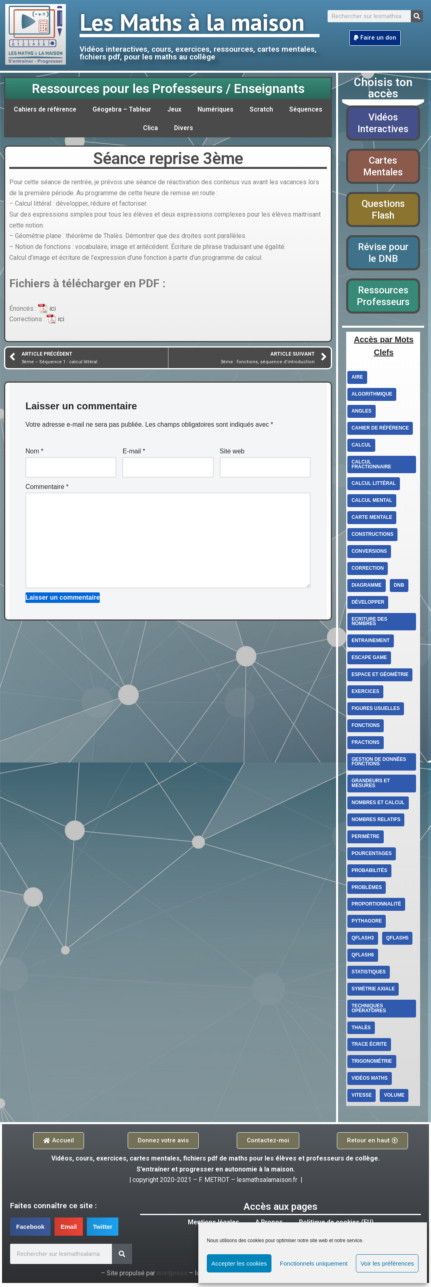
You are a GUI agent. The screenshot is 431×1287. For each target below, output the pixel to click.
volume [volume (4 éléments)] (394, 1099)
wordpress (171, 1277)
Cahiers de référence (68, 109)
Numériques (242, 109)
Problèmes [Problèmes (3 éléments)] (366, 890)
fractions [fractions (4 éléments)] (365, 745)
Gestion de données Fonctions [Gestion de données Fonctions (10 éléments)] (379, 764)
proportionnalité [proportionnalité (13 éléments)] (376, 907)
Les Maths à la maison (192, 21)
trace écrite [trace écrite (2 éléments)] (369, 1048)
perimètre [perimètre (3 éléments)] (365, 839)
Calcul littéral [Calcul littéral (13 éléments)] (373, 485)
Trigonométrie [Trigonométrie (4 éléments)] (371, 1065)
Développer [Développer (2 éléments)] (368, 604)
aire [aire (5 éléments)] (357, 378)
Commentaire (47, 490)
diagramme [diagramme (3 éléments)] (366, 587)
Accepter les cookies (239, 1263)
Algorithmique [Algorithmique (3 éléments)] (372, 395)
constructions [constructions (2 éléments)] (372, 536)
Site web (232, 454)
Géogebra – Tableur (147, 109)
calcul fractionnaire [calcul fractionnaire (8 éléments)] (371, 466)
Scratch (289, 109)
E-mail (133, 454)
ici (52, 310)
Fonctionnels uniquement (314, 1263)
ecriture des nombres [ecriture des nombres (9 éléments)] (369, 623)
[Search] (417, 16)
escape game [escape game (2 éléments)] (369, 660)
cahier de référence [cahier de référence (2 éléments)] (380, 429)
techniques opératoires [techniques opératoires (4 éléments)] (368, 1011)
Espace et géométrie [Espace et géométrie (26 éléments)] (380, 677)
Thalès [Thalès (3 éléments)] (361, 1031)
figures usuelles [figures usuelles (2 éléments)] (375, 711)
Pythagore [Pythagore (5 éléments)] (366, 924)
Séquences (135, 128)
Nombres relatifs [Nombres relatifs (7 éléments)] (376, 822)
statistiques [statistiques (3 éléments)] (368, 975)
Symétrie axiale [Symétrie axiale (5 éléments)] (373, 992)
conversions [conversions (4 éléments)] (369, 553)
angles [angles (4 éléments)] (361, 412)
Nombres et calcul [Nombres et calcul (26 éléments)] (378, 805)
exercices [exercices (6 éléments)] (365, 694)
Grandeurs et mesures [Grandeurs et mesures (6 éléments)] (370, 786)
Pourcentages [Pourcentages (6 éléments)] (371, 856)
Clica (175, 128)
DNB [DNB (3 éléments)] (399, 587)
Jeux (200, 109)
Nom (34, 454)
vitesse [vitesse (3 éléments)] (361, 1099)
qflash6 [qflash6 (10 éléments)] (362, 958)
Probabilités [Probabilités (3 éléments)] (369, 873)
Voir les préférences (387, 1263)
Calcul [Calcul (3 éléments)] (361, 446)
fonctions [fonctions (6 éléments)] (365, 728)
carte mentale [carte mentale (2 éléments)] (372, 519)
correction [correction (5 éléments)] (367, 570)
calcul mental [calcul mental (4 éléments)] (372, 502)
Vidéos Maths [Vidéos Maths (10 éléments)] (369, 1082)
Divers (209, 128)
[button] (375, 38)
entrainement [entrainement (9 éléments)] (370, 643)
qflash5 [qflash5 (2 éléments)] (397, 941)
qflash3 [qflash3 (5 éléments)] (362, 941)
